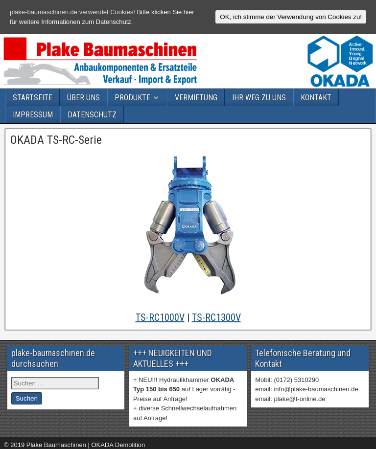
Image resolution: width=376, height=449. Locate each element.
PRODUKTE (132, 97)
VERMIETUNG (196, 97)
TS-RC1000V (160, 317)
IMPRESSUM (33, 114)
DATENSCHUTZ (92, 114)
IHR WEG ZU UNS (259, 97)
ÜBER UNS (83, 97)
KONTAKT (316, 97)
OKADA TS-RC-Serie (56, 140)
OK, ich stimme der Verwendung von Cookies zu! (291, 17)
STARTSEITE (32, 97)
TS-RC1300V (216, 317)
